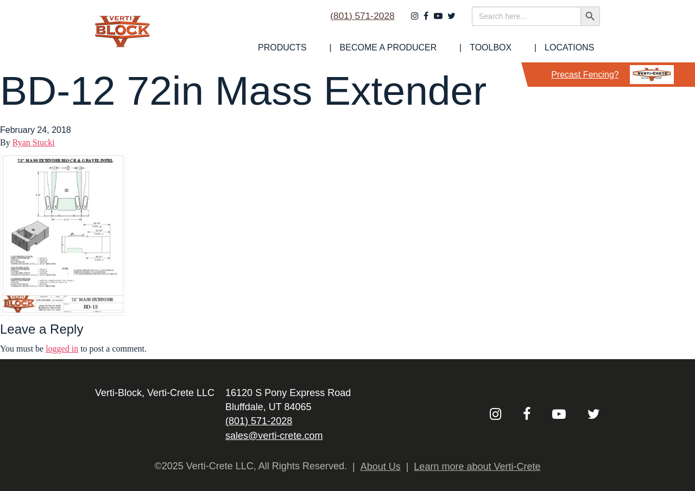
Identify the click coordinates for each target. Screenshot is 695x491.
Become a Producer (423, 47)
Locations (575, 47)
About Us (381, 466)
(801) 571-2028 (357, 20)
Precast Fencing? (612, 74)
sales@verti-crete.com (274, 435)
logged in (62, 348)
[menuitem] (331, 47)
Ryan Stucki (33, 142)
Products (331, 47)
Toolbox (511, 47)
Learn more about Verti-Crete (477, 466)
